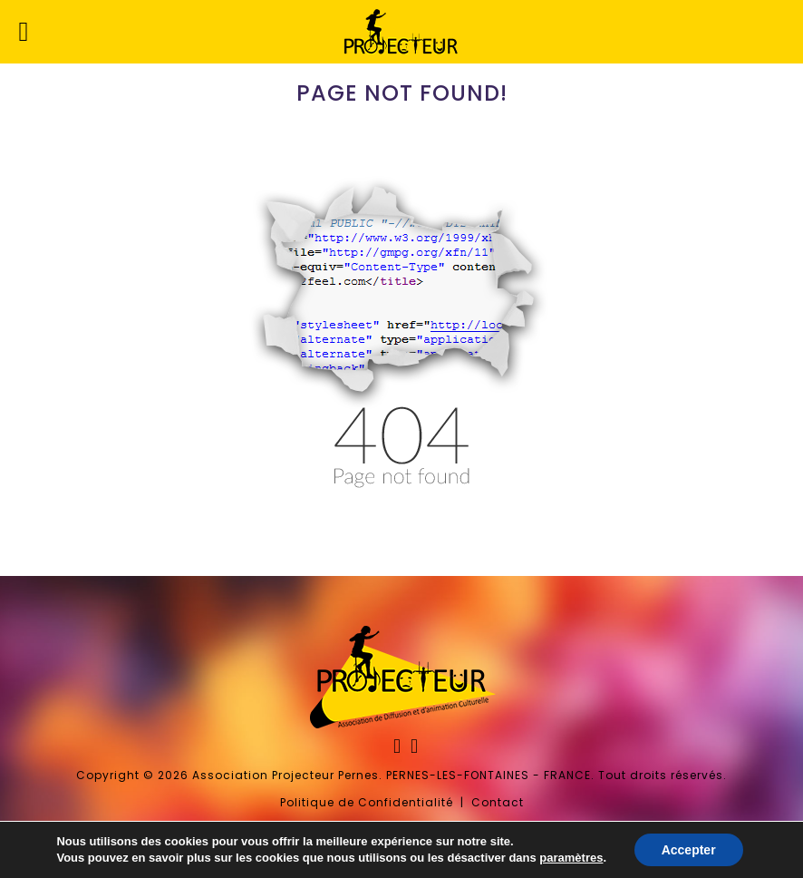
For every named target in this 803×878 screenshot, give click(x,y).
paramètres (571, 857)
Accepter (689, 850)
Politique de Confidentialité (366, 802)
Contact (497, 802)
